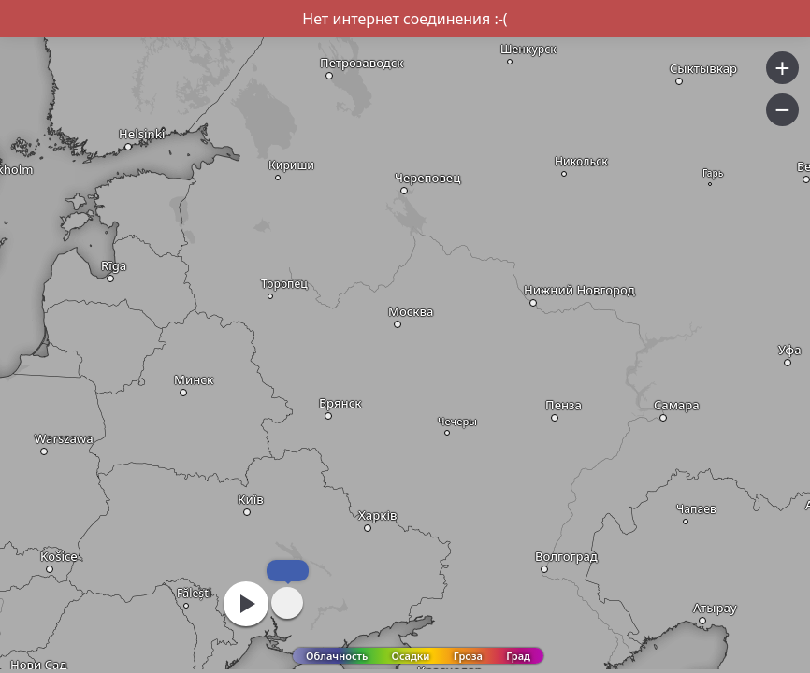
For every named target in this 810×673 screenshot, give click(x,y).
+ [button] (781, 67)
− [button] (781, 109)
